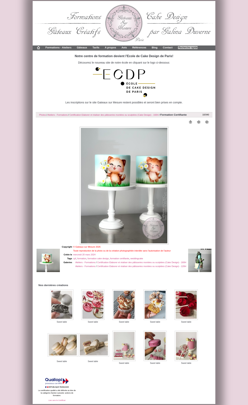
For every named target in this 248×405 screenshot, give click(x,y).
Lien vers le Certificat (56, 400)
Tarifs (96, 47)
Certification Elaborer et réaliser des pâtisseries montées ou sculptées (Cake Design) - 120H (141, 266)
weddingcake (136, 258)
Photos (42, 115)
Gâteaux (82, 47)
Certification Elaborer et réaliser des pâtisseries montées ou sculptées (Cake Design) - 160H (114, 115)
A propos (110, 47)
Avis (124, 47)
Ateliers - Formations (58, 115)
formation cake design (98, 258)
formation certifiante (119, 258)
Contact (168, 47)
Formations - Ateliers (58, 47)
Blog (154, 47)
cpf (74, 258)
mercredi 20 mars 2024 (84, 254)
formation (81, 258)
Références (139, 47)
